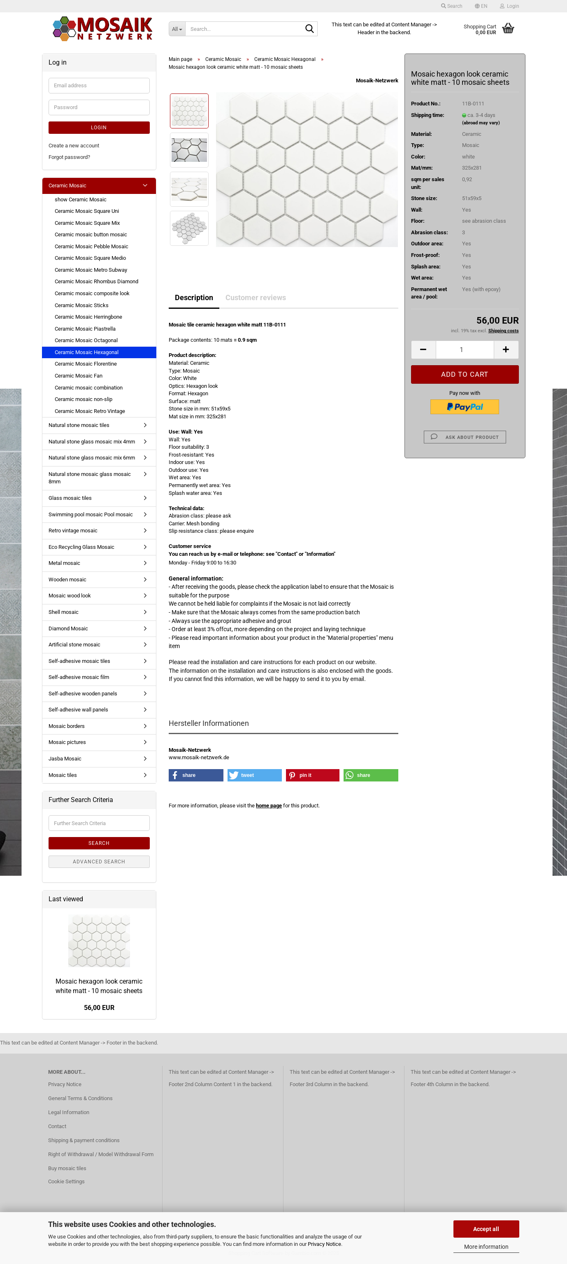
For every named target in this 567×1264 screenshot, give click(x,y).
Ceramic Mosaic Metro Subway (91, 270)
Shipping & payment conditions (84, 1140)
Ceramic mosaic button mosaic (91, 234)
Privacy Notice (324, 1244)
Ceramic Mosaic (67, 185)
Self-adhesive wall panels (78, 710)
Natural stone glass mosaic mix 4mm (92, 441)
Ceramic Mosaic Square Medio (90, 258)
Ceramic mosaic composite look (92, 293)
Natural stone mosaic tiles (79, 425)
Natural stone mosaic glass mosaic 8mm (90, 478)
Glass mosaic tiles (70, 498)
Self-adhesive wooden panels (83, 693)
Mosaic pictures (67, 742)
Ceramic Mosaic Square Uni (87, 211)
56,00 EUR (99, 1008)
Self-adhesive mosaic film (79, 677)
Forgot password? (69, 157)
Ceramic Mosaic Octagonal (86, 340)
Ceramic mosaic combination (89, 388)
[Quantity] (465, 349)
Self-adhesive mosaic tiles (79, 661)
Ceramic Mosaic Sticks (82, 305)
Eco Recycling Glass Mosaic (81, 547)
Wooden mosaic (67, 579)
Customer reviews (255, 297)
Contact (57, 1126)
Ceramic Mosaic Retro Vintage (90, 411)
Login (99, 128)
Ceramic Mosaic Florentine (86, 364)
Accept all (486, 1229)
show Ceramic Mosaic (81, 199)
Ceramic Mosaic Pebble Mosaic (91, 246)
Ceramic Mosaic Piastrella (85, 329)
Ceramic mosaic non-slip (83, 399)
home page (269, 805)
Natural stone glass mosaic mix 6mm (92, 458)
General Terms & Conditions (80, 1098)
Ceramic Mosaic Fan (78, 376)
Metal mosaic (64, 563)
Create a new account (74, 145)
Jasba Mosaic (65, 759)
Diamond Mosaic (68, 628)
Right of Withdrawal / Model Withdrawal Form (100, 1154)
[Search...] (177, 28)
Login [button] (509, 6)
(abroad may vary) (481, 123)
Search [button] (451, 6)
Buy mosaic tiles (67, 1168)
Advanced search (99, 862)
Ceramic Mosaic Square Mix (87, 223)
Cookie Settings (66, 1181)
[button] (481, 6)
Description (194, 297)
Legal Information (68, 1112)
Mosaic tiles (63, 775)
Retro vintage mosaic (73, 530)
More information (486, 1246)
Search (99, 843)
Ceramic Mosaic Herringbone (88, 317)
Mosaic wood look (70, 595)
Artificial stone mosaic (74, 644)
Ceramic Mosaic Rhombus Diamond (96, 281)
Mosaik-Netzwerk (377, 80)
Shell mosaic (64, 612)
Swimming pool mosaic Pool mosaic (91, 514)
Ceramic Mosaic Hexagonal (87, 352)
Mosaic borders (67, 726)
